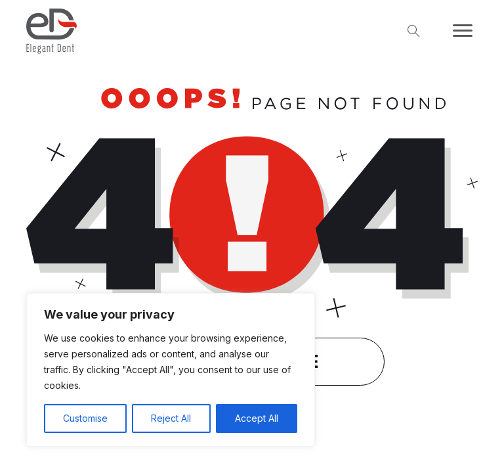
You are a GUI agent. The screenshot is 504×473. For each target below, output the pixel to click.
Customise (85, 418)
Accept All (256, 418)
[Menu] (463, 31)
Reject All (171, 418)
